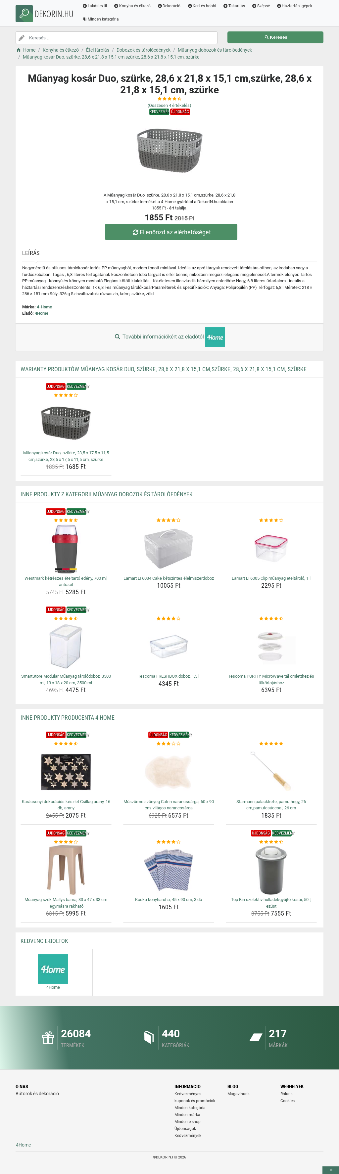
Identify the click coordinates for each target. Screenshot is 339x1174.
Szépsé (261, 6)
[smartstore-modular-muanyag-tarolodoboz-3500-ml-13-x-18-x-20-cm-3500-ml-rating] (66, 618)
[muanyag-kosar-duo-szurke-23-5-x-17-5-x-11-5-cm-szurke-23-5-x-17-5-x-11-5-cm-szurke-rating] (66, 395)
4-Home (44, 306)
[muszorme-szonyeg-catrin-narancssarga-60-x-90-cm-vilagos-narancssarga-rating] (168, 744)
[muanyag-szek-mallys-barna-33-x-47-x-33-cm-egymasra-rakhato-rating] (66, 842)
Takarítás (234, 6)
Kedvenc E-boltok (44, 940)
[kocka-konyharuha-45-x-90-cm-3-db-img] (168, 870)
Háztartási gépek (294, 6)
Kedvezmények (187, 1135)
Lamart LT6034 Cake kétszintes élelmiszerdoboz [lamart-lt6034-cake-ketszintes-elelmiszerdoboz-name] (168, 578)
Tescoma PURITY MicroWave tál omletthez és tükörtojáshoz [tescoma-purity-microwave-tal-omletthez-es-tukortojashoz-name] (271, 679)
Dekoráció (169, 6)
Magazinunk (238, 1094)
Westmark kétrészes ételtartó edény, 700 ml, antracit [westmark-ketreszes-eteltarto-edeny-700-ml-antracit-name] (66, 581)
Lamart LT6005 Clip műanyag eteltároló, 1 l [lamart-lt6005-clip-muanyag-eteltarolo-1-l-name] (271, 578)
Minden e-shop (187, 1121)
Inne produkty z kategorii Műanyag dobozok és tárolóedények (107, 494)
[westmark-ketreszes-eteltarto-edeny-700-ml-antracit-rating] (66, 520)
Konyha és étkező (132, 6)
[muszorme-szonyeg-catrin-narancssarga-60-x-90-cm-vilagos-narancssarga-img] (168, 772)
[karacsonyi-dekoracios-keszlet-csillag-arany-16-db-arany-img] (66, 772)
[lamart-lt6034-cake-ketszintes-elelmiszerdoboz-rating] (168, 520)
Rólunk (286, 1094)
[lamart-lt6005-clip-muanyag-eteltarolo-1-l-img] (271, 548)
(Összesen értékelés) (169, 105)
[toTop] (330, 1170)
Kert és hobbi (201, 6)
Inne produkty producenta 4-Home (68, 717)
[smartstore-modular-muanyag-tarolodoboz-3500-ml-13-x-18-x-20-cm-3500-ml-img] (66, 646)
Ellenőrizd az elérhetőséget (171, 232)
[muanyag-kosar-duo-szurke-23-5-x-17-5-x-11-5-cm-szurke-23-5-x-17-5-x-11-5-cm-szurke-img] (66, 423)
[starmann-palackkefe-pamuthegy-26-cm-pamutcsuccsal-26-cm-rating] (271, 744)
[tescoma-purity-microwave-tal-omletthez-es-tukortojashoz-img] (271, 646)
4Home (41, 313)
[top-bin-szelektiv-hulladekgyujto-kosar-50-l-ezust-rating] (271, 842)
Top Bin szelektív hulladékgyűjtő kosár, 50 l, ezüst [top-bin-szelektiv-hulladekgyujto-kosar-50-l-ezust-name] (271, 903)
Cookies (287, 1101)
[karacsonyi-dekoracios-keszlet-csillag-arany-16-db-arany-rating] (66, 744)
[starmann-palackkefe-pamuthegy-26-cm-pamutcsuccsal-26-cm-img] (271, 772)
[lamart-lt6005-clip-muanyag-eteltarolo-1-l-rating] (271, 520)
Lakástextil (94, 6)
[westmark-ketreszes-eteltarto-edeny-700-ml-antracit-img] (66, 548)
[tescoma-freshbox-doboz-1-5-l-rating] (168, 618)
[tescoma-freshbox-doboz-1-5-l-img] (168, 646)
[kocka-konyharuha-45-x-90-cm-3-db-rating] (168, 842)
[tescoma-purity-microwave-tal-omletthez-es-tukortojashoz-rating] (271, 618)
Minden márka (187, 1114)
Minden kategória (100, 19)
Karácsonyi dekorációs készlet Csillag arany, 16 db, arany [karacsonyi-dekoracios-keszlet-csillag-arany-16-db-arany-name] (66, 805)
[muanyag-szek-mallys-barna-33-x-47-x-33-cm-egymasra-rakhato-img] (66, 870)
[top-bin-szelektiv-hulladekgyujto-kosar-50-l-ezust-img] (271, 870)
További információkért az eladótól (169, 337)
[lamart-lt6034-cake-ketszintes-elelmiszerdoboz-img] (168, 548)
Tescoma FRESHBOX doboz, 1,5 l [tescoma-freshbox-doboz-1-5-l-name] (168, 676)
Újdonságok (185, 1128)
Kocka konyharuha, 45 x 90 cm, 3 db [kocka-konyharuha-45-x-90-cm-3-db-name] (168, 899)
